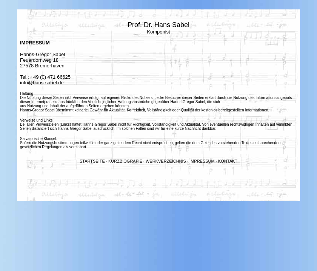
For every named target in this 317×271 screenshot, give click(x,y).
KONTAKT (227, 161)
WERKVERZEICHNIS (166, 161)
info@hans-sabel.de (42, 82)
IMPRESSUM (202, 161)
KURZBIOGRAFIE (125, 161)
